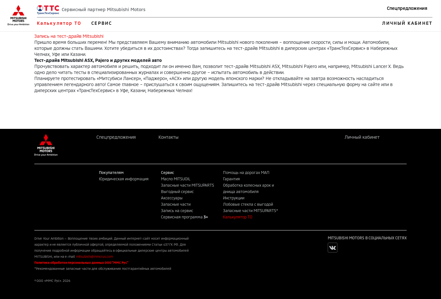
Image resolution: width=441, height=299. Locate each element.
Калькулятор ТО (59, 23)
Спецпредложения (407, 8)
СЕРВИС (101, 23)
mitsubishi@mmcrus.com (94, 256)
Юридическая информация (124, 178)
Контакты (168, 137)
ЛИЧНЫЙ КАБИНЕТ (407, 23)
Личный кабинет (362, 137)
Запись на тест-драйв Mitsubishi (68, 36)
